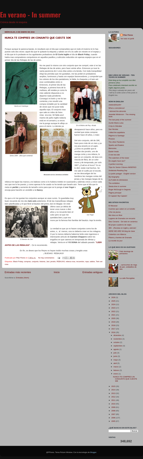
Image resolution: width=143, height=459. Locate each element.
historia (42, 261)
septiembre (118, 346)
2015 (113, 386)
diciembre (117, 335)
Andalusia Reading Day (118, 170)
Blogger (93, 452)
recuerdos (80, 261)
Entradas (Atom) (22, 278)
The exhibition (114, 183)
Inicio (57, 272)
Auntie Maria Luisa (116, 123)
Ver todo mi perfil (127, 39)
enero (116, 374)
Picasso (112, 139)
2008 (113, 411)
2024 (113, 304)
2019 (113, 322)
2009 (113, 407)
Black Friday (18, 261)
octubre (116, 342)
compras (27, 261)
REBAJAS (61, 261)
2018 (113, 325)
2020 (113, 318)
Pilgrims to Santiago (116, 136)
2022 (113, 311)
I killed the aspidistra (117, 132)
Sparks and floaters (116, 145)
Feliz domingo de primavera (126, 252)
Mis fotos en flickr (115, 215)
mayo (115, 360)
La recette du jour (115, 241)
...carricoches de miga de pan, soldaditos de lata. (128, 267)
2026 (113, 297)
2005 (113, 421)
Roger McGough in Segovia (120, 190)
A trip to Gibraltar (115, 126)
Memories (112, 148)
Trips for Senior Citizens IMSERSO (122, 167)
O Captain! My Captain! (118, 196)
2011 (113, 400)
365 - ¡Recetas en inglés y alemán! (122, 228)
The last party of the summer (120, 120)
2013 (113, 393)
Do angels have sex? (117, 161)
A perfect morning (116, 164)
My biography (114, 177)
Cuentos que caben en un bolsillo (122, 209)
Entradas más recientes (18, 272)
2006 (113, 418)
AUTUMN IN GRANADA (118, 180)
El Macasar (113, 206)
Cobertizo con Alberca (117, 234)
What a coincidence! (117, 108)
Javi (47, 261)
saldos (92, 261)
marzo (116, 367)
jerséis (53, 261)
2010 (113, 404)
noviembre (117, 339)
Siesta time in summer (117, 186)
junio (115, 356)
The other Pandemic (117, 142)
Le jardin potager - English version (122, 174)
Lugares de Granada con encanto (122, 218)
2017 (113, 329)
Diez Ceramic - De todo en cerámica (123, 222)
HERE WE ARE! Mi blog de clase (122, 231)
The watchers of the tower (119, 158)
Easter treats (114, 152)
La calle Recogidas (127, 278)
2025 (113, 301)
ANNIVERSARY (115, 105)
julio (115, 353)
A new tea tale (114, 155)
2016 (113, 332)
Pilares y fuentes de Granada (120, 238)
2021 (113, 315)
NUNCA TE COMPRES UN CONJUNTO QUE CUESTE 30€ (38, 37)
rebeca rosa (70, 261)
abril (115, 363)
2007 (113, 414)
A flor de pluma (114, 212)
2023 (113, 308)
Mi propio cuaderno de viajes (120, 225)
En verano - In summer (30, 14)
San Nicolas (113, 129)
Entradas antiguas (92, 272)
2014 (113, 390)
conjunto (35, 261)
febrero (116, 370)
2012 (113, 397)
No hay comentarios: (46, 258)
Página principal (115, 193)
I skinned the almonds (117, 111)
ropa (87, 261)
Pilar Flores (128, 35)
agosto (116, 349)
